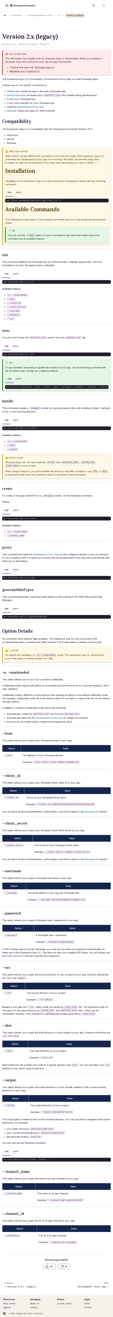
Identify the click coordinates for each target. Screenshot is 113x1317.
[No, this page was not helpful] (64, 1266)
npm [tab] (9, 192)
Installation (10, 181)
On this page (10, 22)
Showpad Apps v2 (44, 67)
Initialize (11, 91)
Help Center (9, 1303)
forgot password (15, 955)
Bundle (10, 99)
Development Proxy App (31, 106)
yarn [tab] (18, 192)
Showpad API (91, 811)
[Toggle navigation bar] (7, 5)
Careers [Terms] (34, 1307)
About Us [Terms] (34, 1303)
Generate (11, 110)
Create (10, 103)
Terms (87, 1303)
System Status (64, 1303)
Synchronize (13, 95)
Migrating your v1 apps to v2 (24, 71)
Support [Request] (7, 1307)
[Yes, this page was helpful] (49, 1266)
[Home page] (4, 15)
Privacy (88, 1307)
